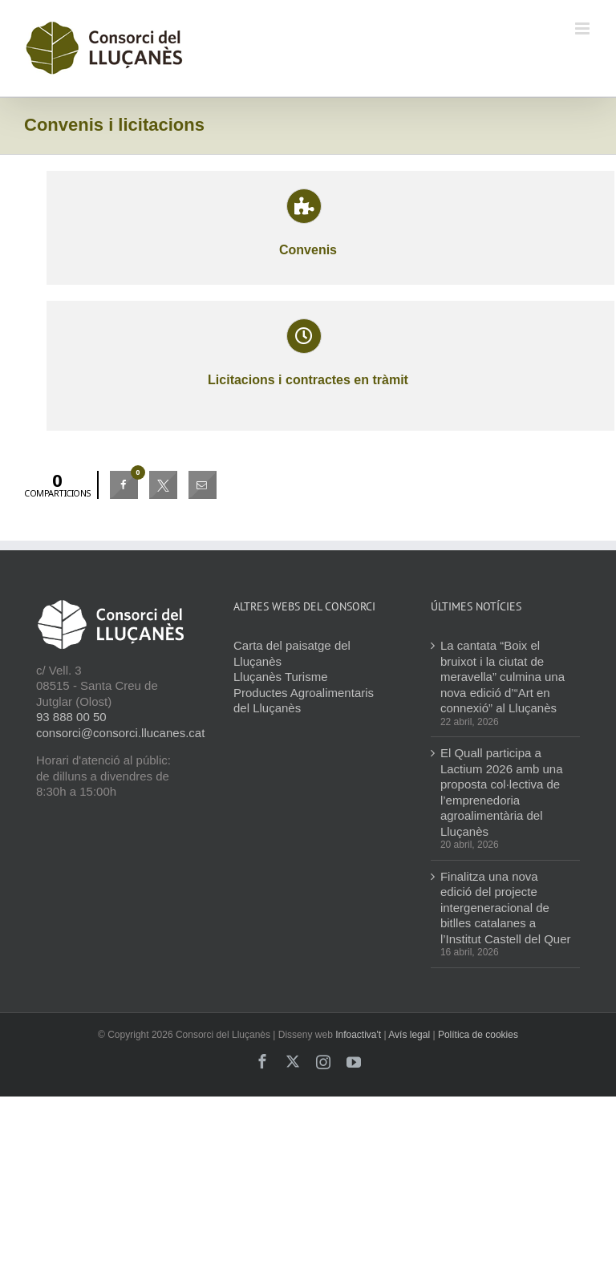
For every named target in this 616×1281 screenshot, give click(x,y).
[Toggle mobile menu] (583, 28)
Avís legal (409, 1034)
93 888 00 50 (71, 717)
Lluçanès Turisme (280, 676)
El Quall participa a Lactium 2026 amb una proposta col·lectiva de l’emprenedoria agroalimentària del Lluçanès (501, 792)
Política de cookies (478, 1034)
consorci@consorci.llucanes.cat (120, 733)
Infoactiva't (358, 1034)
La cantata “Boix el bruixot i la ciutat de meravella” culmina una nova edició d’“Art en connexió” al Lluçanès (502, 676)
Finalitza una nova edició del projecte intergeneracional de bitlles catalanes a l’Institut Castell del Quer (505, 908)
